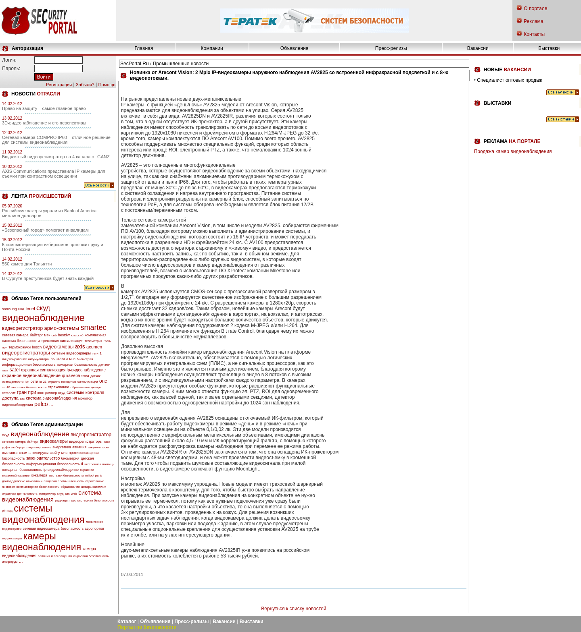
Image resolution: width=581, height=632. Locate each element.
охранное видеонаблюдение (31, 375)
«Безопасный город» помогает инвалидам (45, 230)
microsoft (8, 487)
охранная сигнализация (43, 370)
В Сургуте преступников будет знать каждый (48, 278)
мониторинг (94, 522)
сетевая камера (15, 335)
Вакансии (478, 48)
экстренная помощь (99, 464)
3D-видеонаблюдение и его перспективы (44, 122)
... (51, 404)
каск (107, 441)
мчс (72, 359)
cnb (54, 335)
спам (23, 453)
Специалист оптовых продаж (509, 80)
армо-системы (61, 328)
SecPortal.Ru (134, 63)
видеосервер (11, 528)
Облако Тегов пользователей (46, 298)
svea (85, 376)
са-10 (6, 387)
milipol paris (93, 475)
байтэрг (36, 335)
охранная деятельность (20, 493)
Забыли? (85, 84)
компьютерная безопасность (38, 487)
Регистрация (59, 84)
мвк (47, 335)
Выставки (549, 48)
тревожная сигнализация (62, 341)
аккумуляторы (38, 359)
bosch (37, 347)
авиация (79, 447)
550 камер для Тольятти (27, 263)
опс (103, 381)
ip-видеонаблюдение (86, 370)
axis (80, 346)
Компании (212, 48)
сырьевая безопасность (91, 556)
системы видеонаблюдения (43, 514)
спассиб (77, 335)
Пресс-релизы (391, 48)
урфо (6, 447)
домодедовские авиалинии (22, 481)
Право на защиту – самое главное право (44, 108)
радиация (62, 500)
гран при (26, 392)
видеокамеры (58, 347)
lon (27, 381)
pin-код (7, 510)
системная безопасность (95, 500)
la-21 (43, 381)
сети (34, 381)
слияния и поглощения (55, 556)
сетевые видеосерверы (71, 353)
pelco (41, 404)
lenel (30, 308)
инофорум (9, 562)
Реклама (533, 21)
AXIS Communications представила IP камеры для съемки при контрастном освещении (53, 173)
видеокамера (12, 538)
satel (15, 370)
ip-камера (71, 375)
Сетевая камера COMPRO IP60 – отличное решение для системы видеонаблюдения (56, 140)
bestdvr (64, 335)
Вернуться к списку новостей (293, 608)
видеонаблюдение (43, 317)
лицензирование (14, 359)
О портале (535, 8)
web (74, 493)
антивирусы (38, 453)
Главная (144, 48)
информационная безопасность (29, 365)
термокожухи (20, 347)
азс (22, 398)
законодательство (43, 458)
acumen (94, 346)
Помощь (107, 84)
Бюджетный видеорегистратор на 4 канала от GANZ (56, 156)
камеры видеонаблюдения (41, 541)
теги (95, 353)
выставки (59, 358)
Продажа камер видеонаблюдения (513, 151)
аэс (73, 500)
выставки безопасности (28, 387)
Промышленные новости (181, 63)
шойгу (55, 453)
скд (21, 309)
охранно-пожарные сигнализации (73, 381)
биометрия (85, 359)
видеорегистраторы (26, 353)
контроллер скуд (51, 393)
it (82, 464)
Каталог (126, 621)
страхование (58, 387)
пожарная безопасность (77, 365)
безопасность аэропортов (82, 528)
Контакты (534, 34)
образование (80, 387)
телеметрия (93, 341)
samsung (9, 309)
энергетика (61, 447)
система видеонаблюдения (51, 398)
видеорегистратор (22, 328)
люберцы (18, 447)
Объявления (294, 48)
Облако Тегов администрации (47, 424)
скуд (43, 308)
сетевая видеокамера (41, 528)
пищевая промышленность (64, 481)
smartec (93, 327)
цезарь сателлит (93, 487)
